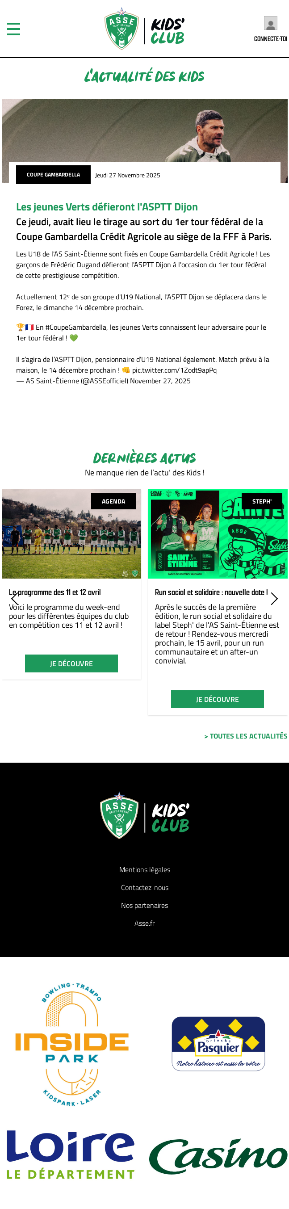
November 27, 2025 (160, 380)
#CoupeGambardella (76, 327)
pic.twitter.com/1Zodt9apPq (174, 370)
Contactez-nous (144, 887)
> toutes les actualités (246, 735)
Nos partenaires (144, 905)
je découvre (71, 663)
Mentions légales (144, 869)
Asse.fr (144, 923)
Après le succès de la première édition (205, 611)
